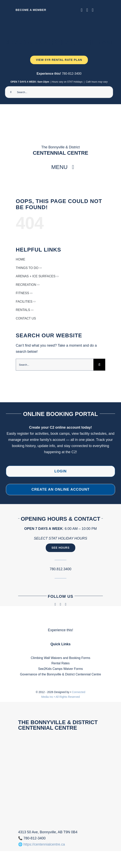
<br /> (60, 779)
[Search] (11, 92)
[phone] (92, 10)
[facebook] (81, 10)
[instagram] (87, 10)
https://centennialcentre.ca (44, 844)
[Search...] (59, 92)
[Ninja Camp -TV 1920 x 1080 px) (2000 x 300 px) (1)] (59, 19)
